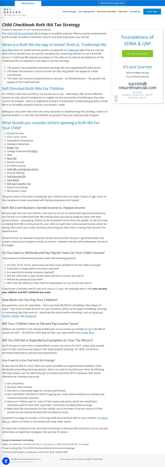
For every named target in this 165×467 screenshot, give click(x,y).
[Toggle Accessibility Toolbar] (6, 461)
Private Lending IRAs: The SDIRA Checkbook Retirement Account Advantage (38, 448)
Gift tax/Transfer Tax (19, 183)
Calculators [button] (135, 11)
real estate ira (49, 444)
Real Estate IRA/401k (106, 11)
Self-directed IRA (16, 176)
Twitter (6, 316)
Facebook (97, 312)
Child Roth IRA (28, 444)
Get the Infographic (138, 53)
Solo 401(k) (13, 180)
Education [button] (123, 11)
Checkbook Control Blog (22, 440)
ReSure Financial (43, 29)
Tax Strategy (83, 444)
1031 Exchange (69, 11)
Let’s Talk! (152, 11)
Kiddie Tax (13, 147)
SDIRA (58, 444)
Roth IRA (11, 158)
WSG (31, 462)
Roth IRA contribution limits (22, 169)
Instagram (30, 316)
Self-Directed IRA (70, 444)
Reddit (15, 316)
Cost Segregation (86, 11)
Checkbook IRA (15, 444)
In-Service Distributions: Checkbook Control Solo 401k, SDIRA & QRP (35, 452)
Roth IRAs (7, 50)
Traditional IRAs (76, 50)
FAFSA (34, 151)
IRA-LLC (39, 444)
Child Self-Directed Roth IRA (22, 33)
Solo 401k (88, 332)
